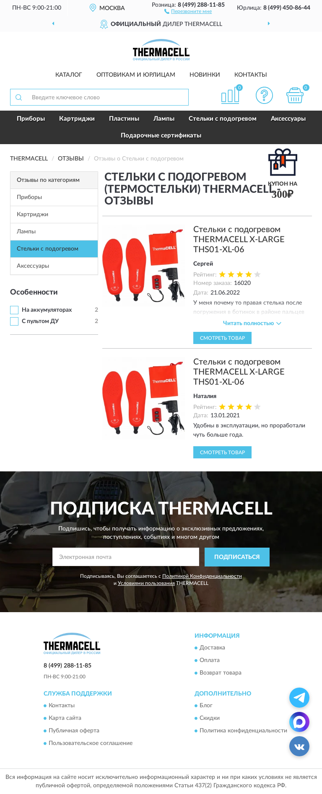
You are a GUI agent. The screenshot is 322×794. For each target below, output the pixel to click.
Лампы (163, 119)
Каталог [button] (68, 75)
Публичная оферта (74, 731)
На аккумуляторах (47, 310)
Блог (206, 706)
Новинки (205, 75)
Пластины (124, 119)
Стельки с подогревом (223, 119)
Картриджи (77, 119)
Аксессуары (288, 119)
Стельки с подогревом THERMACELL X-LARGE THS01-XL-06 (239, 239)
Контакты (250, 75)
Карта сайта (65, 719)
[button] (188, 10)
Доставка (212, 648)
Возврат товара (221, 673)
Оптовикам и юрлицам (135, 75)
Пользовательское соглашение (90, 744)
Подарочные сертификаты (161, 135)
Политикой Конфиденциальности (202, 576)
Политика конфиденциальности (243, 731)
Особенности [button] (34, 292)
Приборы (31, 119)
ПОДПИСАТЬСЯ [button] (237, 557)
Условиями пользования (146, 583)
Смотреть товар (222, 338)
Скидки (210, 719)
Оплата (210, 661)
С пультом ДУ (40, 321)
